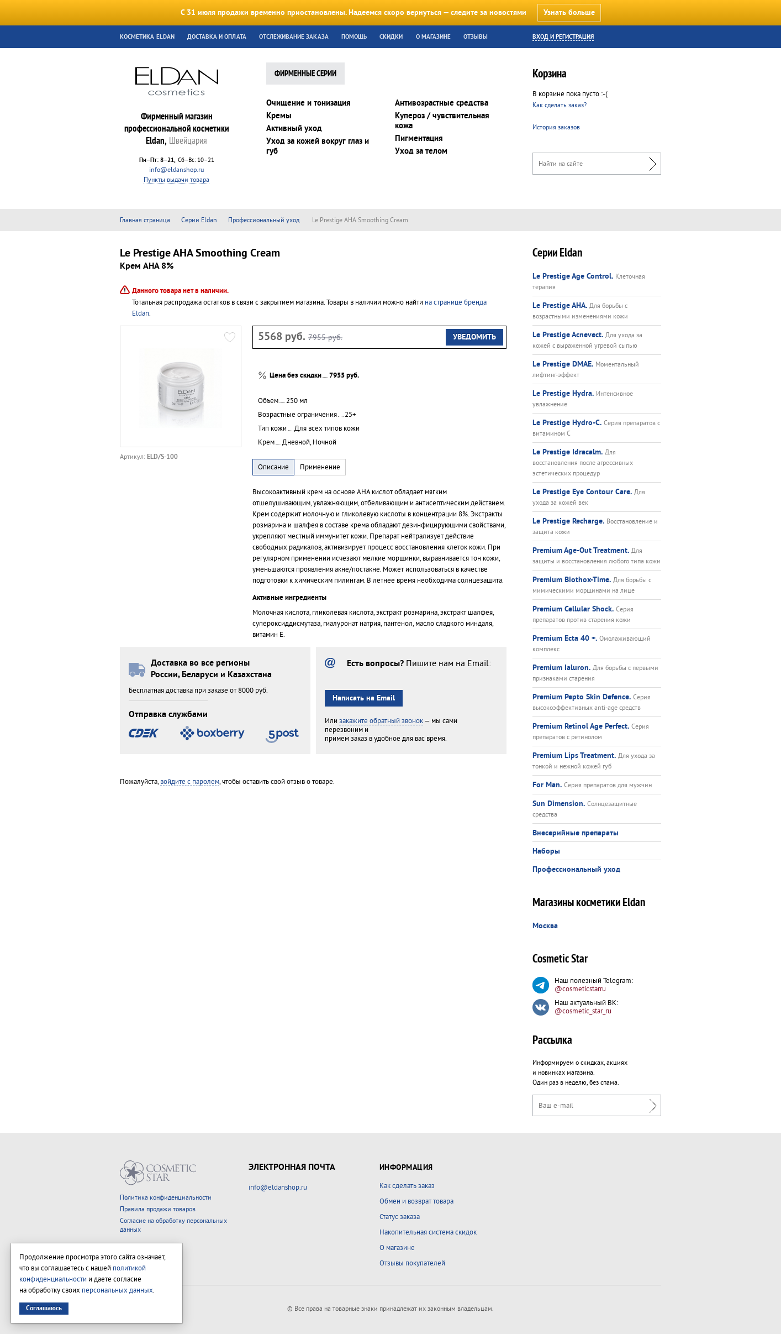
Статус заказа (399, 1217)
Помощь (354, 36)
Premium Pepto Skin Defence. (581, 697)
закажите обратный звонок (381, 721)
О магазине (433, 36)
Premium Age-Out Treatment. (580, 550)
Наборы (546, 851)
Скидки (391, 36)
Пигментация (419, 138)
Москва (545, 926)
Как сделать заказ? (559, 105)
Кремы (279, 116)
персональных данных (117, 1290)
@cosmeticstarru (580, 989)
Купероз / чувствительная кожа (442, 120)
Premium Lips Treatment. (574, 755)
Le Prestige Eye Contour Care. (582, 492)
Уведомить (474, 337)
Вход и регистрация (563, 36)
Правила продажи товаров (158, 1209)
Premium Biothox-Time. (571, 580)
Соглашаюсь (44, 1308)
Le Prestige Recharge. (568, 521)
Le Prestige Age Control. (572, 276)
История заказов (556, 127)
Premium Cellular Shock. (573, 609)
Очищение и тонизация (308, 103)
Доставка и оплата (216, 36)
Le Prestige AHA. (559, 305)
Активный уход (294, 128)
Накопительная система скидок (428, 1232)
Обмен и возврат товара (416, 1201)
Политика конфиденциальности (166, 1197)
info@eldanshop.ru (176, 170)
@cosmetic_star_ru (583, 1011)
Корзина (549, 74)
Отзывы (475, 36)
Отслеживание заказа (294, 36)
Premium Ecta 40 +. (564, 638)
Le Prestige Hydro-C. (566, 422)
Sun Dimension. (558, 803)
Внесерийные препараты (575, 833)
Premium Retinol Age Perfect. (580, 726)
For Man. (547, 785)
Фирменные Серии (305, 74)
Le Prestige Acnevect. (567, 335)
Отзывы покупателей (412, 1263)
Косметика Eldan (147, 36)
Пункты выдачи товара (176, 180)
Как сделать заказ (407, 1186)
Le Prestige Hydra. (563, 393)
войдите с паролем (189, 782)
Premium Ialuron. (561, 667)
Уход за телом (421, 151)
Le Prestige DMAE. (562, 364)
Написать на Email (364, 698)
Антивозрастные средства (441, 103)
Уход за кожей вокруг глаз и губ (317, 146)
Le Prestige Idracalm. (567, 452)
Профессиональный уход (576, 869)
